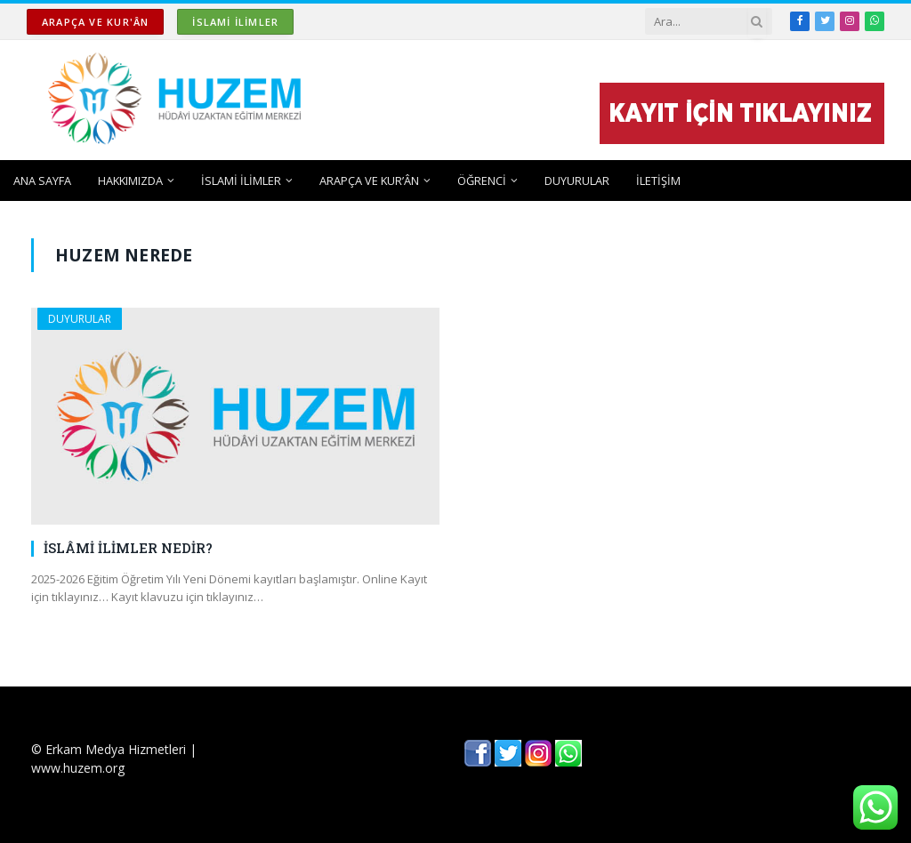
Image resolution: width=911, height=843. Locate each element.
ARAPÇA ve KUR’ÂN (369, 181)
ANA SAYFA (42, 181)
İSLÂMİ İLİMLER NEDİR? (128, 548)
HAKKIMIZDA (130, 181)
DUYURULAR (576, 181)
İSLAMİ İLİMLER (235, 21)
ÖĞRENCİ (481, 181)
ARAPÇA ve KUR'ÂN (95, 21)
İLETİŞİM (658, 181)
